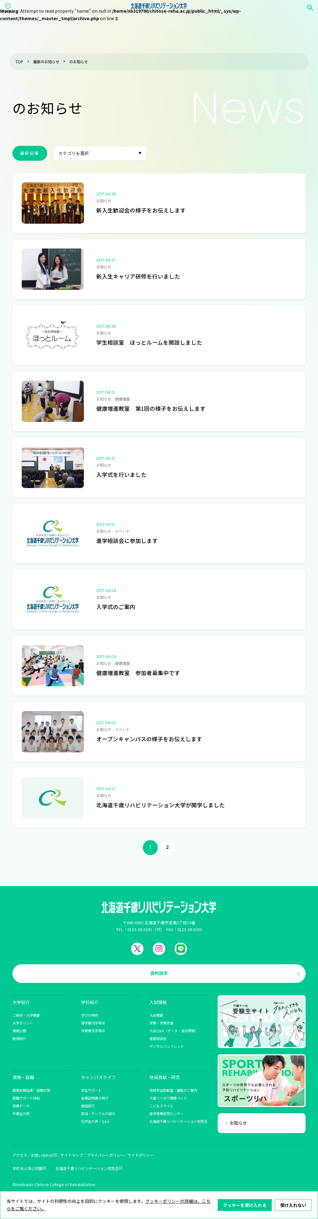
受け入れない (293, 1205)
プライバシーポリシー (105, 1155)
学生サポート (91, 1090)
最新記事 (29, 153)
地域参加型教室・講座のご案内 (173, 1090)
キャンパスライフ (98, 1077)
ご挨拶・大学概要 (26, 1015)
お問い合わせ (42, 1155)
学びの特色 (89, 1015)
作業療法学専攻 (93, 1030)
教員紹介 (19, 1038)
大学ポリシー (22, 1022)
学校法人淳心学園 (27, 1168)
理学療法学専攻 (93, 1022)
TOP (19, 62)
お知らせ (238, 1123)
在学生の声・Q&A (95, 1121)
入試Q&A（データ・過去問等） (173, 1030)
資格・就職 (23, 1077)
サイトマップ (72, 1155)
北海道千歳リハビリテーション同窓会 (178, 1121)
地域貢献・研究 (164, 1077)
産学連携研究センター (166, 1113)
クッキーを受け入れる (244, 1205)
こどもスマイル (161, 1105)
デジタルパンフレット (166, 1046)
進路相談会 (157, 1038)
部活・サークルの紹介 (98, 1113)
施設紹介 (88, 1105)
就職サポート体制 (26, 1098)
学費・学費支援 (161, 1022)
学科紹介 (89, 1002)
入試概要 (156, 1015)
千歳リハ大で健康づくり (168, 1098)
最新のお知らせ (46, 62)
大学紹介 (21, 1002)
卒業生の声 (21, 1113)
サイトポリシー (141, 1155)
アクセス (19, 1155)
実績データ (21, 1105)
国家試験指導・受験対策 (31, 1090)
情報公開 (19, 1030)
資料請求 (159, 973)
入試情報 (158, 1002)
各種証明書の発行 (94, 1098)
